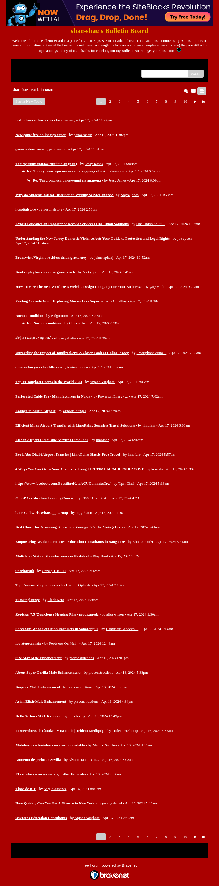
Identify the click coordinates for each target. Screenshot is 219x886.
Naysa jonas (130, 195)
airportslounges (74, 411)
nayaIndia (68, 338)
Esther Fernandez (73, 774)
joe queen (184, 238)
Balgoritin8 (59, 315)
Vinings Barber (114, 527)
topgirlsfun (84, 512)
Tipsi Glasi (126, 483)
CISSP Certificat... (95, 498)
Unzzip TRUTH (54, 571)
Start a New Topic (28, 101)
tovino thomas (77, 367)
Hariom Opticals (78, 585)
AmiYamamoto (114, 171)
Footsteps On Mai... (63, 643)
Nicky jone (91, 272)
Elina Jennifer (143, 541)
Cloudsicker (78, 323)
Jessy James (94, 164)
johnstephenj (103, 257)
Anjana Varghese (102, 382)
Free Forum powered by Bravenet (109, 865)
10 (185, 101)
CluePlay (120, 301)
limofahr (149, 425)
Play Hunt (100, 556)
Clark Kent (56, 600)
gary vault (156, 286)
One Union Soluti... (150, 224)
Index (51, 65)
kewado (157, 469)
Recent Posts (25, 72)
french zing (76, 716)
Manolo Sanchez (105, 745)
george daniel (112, 803)
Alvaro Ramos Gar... (83, 759)
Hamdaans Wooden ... (122, 629)
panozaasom (83, 135)
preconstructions (81, 658)
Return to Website (28, 65)
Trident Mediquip (125, 730)
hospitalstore (52, 209)
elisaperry (68, 120)
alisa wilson (115, 614)
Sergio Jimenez (55, 789)
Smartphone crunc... (152, 353)
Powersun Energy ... (113, 396)
